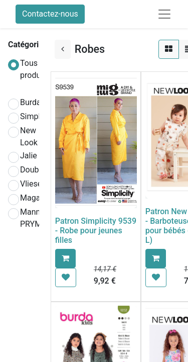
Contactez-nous (50, 14)
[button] (65, 258)
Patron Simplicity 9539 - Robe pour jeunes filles (95, 230)
